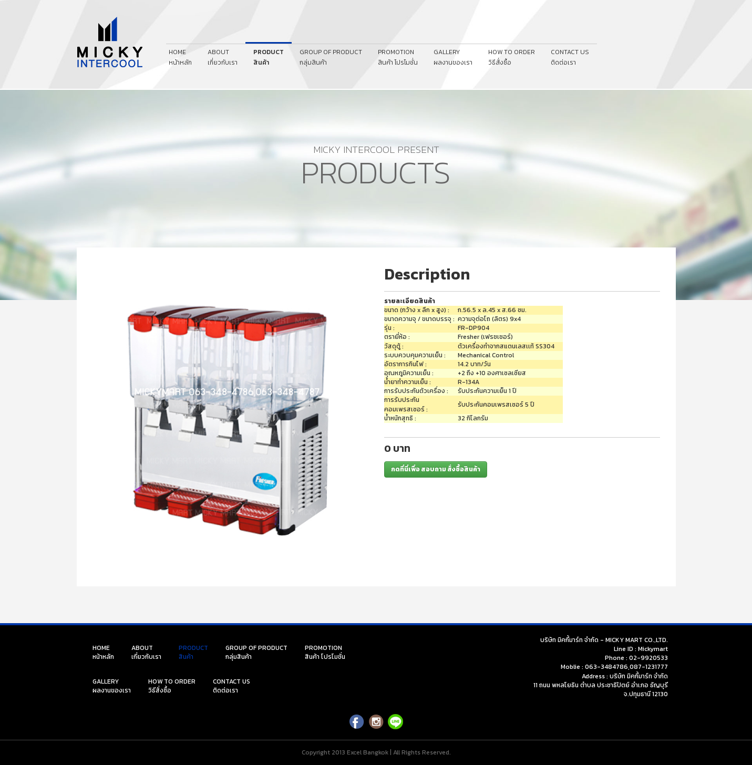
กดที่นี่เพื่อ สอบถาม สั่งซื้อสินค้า (435, 469)
